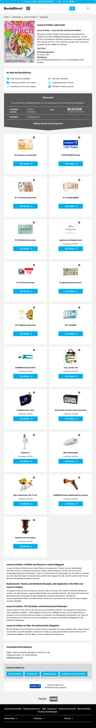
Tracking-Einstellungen (47, 712)
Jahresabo (43, 17)
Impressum (52, 709)
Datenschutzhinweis (67, 709)
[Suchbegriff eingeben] (55, 8)
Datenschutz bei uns (31, 709)
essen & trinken (30, 17)
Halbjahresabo (49, 674)
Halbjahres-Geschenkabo (73, 674)
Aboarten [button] (38, 718)
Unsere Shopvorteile (13, 709)
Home (6, 17)
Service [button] (67, 718)
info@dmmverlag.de (14, 657)
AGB (44, 709)
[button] (28, 8)
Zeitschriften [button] (9, 718)
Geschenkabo (14, 674)
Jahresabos (16, 17)
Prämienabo (32, 674)
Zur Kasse (25, 163)
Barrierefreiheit (84, 709)
